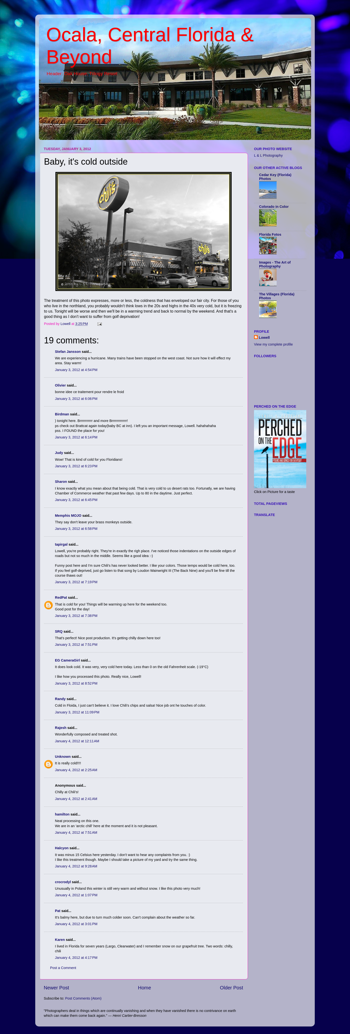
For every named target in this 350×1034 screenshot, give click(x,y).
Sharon (61, 482)
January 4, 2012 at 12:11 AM (77, 741)
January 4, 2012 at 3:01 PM (76, 924)
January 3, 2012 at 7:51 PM (76, 644)
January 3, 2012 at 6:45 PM (76, 500)
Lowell (264, 337)
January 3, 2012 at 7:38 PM (76, 616)
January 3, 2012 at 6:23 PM (76, 466)
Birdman (62, 414)
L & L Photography (268, 155)
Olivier (60, 385)
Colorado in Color (274, 207)
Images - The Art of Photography (275, 264)
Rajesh (60, 728)
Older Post (231, 987)
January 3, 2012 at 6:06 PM (76, 399)
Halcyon (62, 848)
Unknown (63, 757)
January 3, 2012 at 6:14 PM (76, 437)
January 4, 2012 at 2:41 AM (76, 799)
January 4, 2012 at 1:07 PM (76, 895)
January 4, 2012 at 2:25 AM (76, 770)
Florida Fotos (270, 234)
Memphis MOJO (68, 515)
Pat (57, 911)
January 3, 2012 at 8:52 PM (76, 683)
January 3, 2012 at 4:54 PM (76, 370)
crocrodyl (63, 882)
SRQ (58, 631)
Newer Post (56, 987)
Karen (60, 940)
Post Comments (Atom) (83, 998)
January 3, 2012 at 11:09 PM (77, 712)
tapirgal (61, 544)
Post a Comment (63, 968)
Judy (59, 453)
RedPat (61, 597)
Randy (60, 699)
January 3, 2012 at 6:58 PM (76, 529)
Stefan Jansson (68, 352)
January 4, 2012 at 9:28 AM (76, 866)
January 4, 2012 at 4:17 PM (76, 958)
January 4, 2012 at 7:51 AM (76, 832)
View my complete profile (273, 344)
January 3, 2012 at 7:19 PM (76, 582)
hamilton (62, 814)
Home (144, 987)
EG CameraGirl (67, 660)
